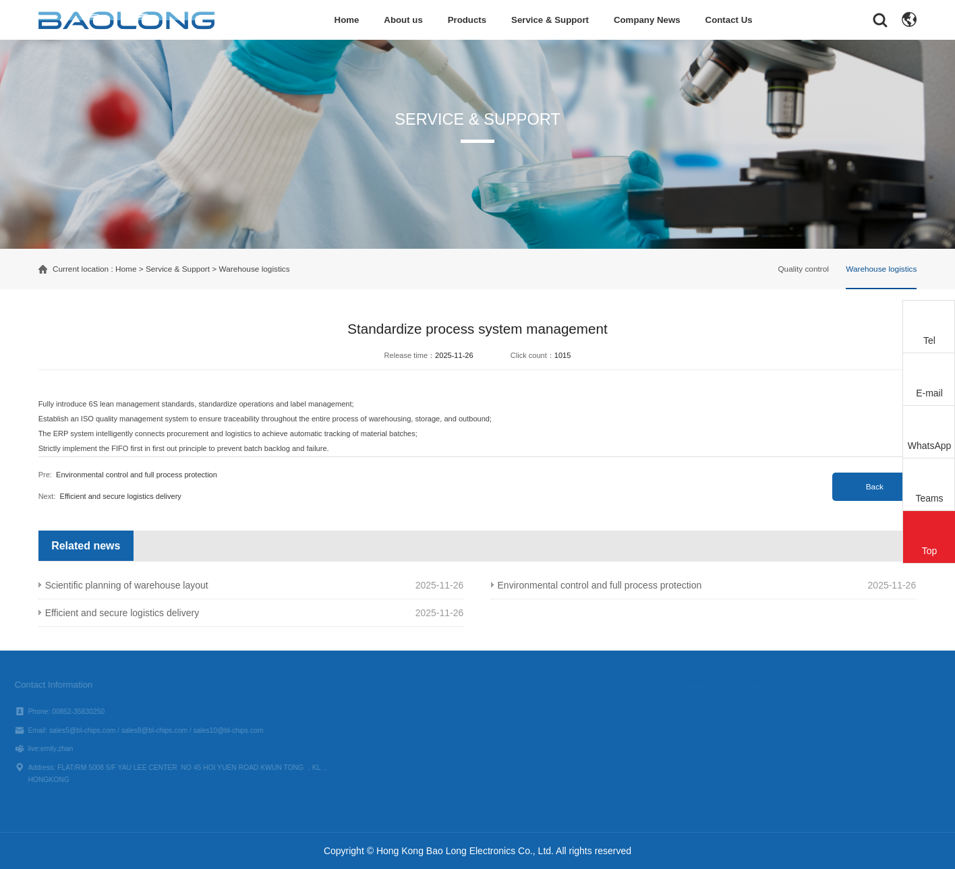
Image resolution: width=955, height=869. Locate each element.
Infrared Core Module (552, 771)
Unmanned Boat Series (555, 803)
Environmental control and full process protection (136, 475)
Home (347, 20)
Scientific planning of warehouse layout (126, 585)
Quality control (803, 269)
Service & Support (550, 20)
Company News (647, 20)
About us (403, 20)
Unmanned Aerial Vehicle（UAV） (572, 755)
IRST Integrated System (556, 740)
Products (467, 20)
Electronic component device (563, 708)
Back (875, 486)
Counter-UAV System (552, 787)
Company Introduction (456, 708)
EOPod (530, 723)
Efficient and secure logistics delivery (120, 496)
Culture (433, 723)
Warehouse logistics (254, 269)
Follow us (773, 685)
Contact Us (729, 20)
